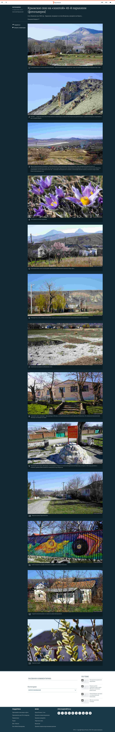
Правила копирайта (40, 718)
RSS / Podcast (15, 723)
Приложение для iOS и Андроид (20, 715)
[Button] (16, 25)
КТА (106, 2)
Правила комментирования (42, 715)
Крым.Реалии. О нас (40, 712)
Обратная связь (39, 721)
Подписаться (15, 718)
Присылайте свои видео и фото (20, 712)
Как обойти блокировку (18, 726)
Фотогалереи (16, 7)
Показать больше (33, 19)
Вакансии (37, 723)
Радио (14, 721)
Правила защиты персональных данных (45, 726)
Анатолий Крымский (17, 12)
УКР (102, 2)
